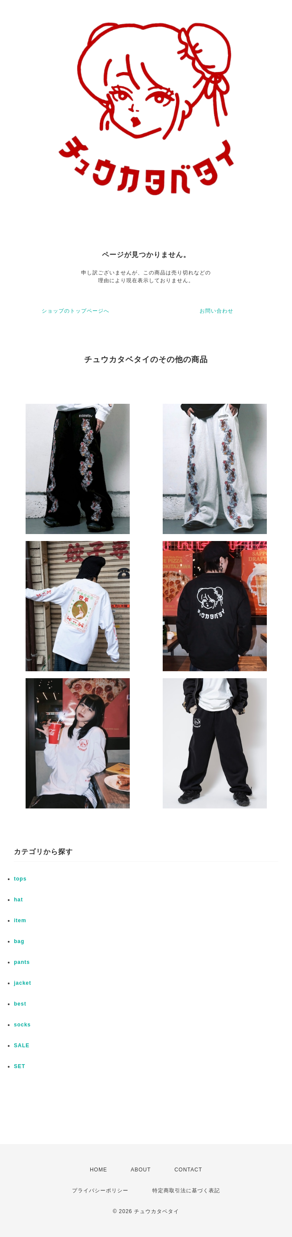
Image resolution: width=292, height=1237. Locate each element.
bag (19, 941)
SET (19, 1066)
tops (20, 879)
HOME (98, 1170)
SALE (22, 1045)
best (20, 1004)
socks (22, 1025)
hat (18, 900)
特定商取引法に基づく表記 (186, 1191)
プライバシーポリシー (100, 1191)
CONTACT (188, 1170)
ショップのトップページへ (75, 311)
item (20, 920)
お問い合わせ (216, 311)
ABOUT (141, 1170)
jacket (22, 983)
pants (22, 962)
